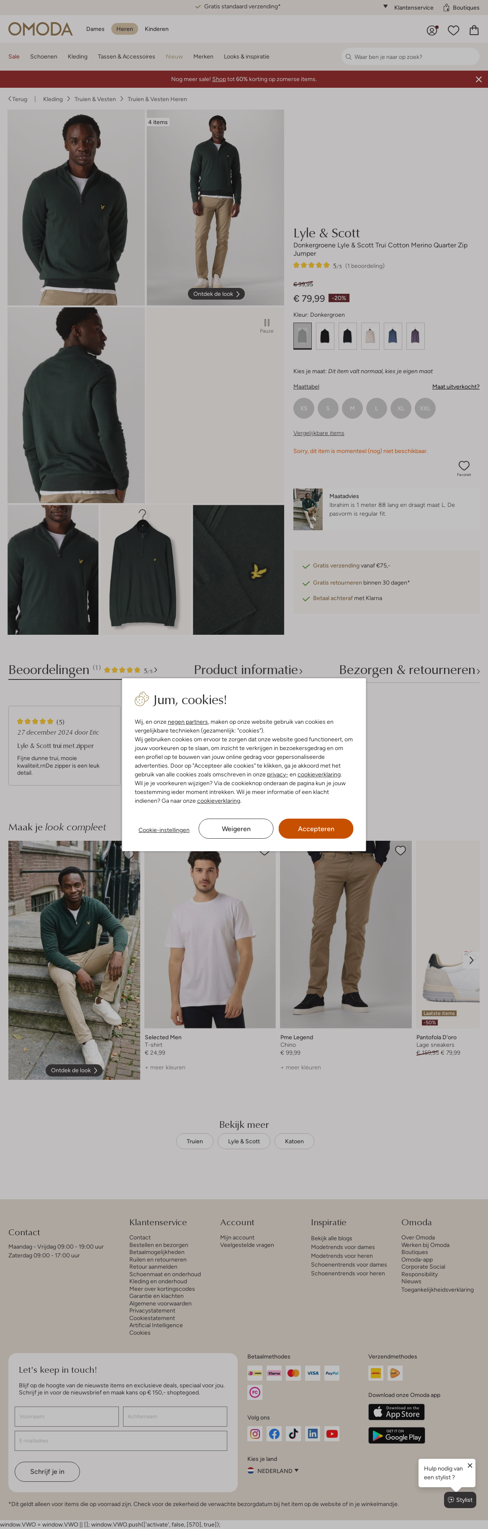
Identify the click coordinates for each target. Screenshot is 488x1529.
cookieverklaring (319, 774)
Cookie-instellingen (164, 830)
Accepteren (316, 829)
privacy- (277, 774)
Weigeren (236, 829)
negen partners (188, 721)
